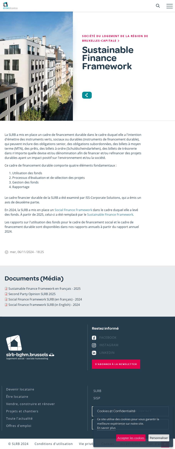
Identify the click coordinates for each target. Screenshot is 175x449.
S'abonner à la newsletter (116, 364)
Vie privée (87, 444)
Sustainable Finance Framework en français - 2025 (44, 288)
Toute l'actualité (19, 418)
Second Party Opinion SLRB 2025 (32, 294)
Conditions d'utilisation (54, 444)
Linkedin (107, 353)
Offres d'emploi (18, 426)
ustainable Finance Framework (111, 214)
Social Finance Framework (73, 210)
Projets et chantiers (22, 411)
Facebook (108, 337)
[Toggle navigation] (169, 6)
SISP (96, 398)
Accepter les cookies (131, 438)
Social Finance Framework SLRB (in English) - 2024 (44, 305)
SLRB (97, 391)
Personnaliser (159, 438)
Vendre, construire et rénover (30, 404)
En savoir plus (106, 428)
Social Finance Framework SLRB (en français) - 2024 (45, 299)
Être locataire (17, 397)
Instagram (108, 345)
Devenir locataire (20, 389)
